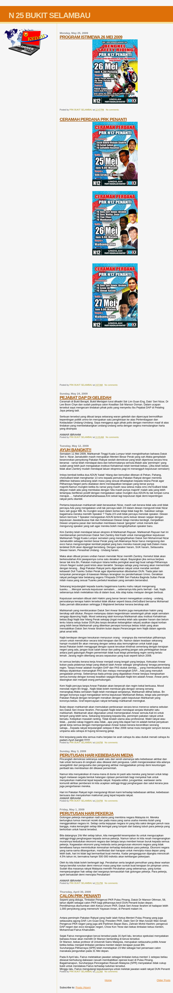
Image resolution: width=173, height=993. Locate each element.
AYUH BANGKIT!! (75, 449)
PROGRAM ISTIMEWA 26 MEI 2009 (91, 37)
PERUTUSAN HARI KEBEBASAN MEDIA (96, 755)
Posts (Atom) (83, 987)
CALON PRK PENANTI (80, 895)
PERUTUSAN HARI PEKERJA (86, 813)
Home (108, 980)
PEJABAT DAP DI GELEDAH (85, 397)
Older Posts (163, 980)
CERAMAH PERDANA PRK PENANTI (93, 119)
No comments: (113, 110)
